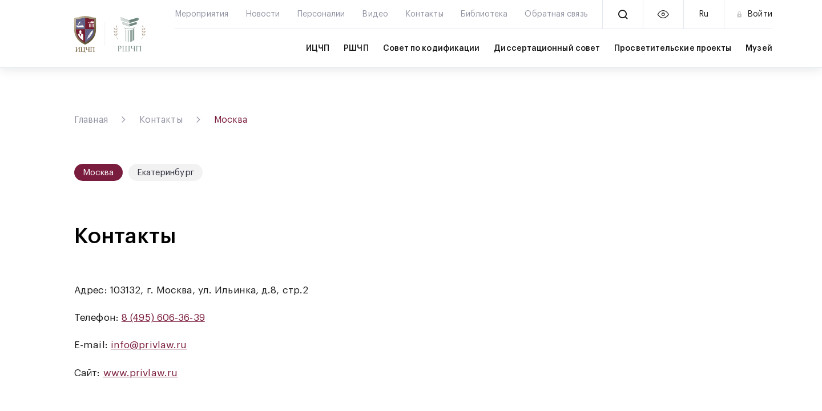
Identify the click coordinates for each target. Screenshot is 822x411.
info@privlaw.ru (149, 345)
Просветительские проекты (672, 49)
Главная (91, 119)
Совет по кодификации (431, 49)
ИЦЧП (317, 49)
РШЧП (356, 49)
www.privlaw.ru (140, 373)
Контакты (161, 119)
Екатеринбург (165, 172)
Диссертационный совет (547, 49)
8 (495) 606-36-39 (163, 318)
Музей (759, 49)
